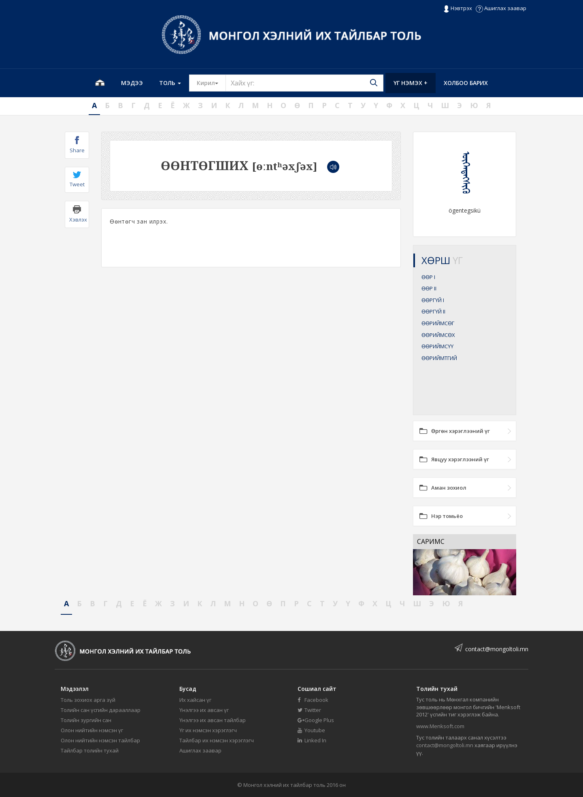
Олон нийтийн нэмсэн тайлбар (100, 740)
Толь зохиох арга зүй (88, 699)
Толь (170, 83)
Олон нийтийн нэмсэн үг (92, 730)
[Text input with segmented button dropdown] (304, 83)
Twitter (309, 710)
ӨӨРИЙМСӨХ (438, 335)
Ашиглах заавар (501, 8)
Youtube (311, 730)
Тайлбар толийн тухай (90, 750)
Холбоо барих (466, 83)
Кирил (211, 83)
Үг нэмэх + (411, 83)
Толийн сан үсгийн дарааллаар (100, 710)
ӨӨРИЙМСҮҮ (437, 346)
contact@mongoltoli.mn (496, 649)
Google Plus (316, 720)
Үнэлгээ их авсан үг (204, 710)
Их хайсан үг (195, 699)
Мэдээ (132, 83)
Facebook (313, 699)
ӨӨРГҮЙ (432, 300)
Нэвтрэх (457, 8)
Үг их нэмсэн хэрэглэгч (208, 730)
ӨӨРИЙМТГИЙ (439, 358)
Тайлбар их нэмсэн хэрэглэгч (216, 740)
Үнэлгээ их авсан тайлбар (212, 720)
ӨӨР (428, 277)
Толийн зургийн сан (86, 720)
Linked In (312, 740)
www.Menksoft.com (440, 726)
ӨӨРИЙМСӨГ (437, 323)
